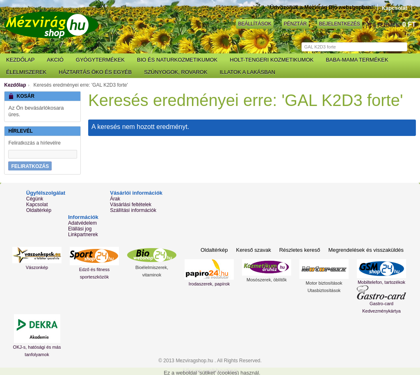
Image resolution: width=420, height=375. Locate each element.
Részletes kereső (299, 250)
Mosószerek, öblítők (267, 279)
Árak (115, 199)
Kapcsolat (394, 8)
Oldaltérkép (38, 210)
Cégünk (34, 199)
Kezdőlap (15, 85)
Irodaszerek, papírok (209, 283)
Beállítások (254, 24)
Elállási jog (79, 229)
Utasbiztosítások (324, 290)
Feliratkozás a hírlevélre (34, 143)
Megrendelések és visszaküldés (366, 250)
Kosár (369, 24)
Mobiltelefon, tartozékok (381, 282)
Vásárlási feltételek (130, 204)
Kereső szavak (253, 250)
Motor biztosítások (324, 283)
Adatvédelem (82, 223)
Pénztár (295, 24)
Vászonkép (37, 267)
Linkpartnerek (83, 234)
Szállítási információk (133, 210)
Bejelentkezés (339, 24)
